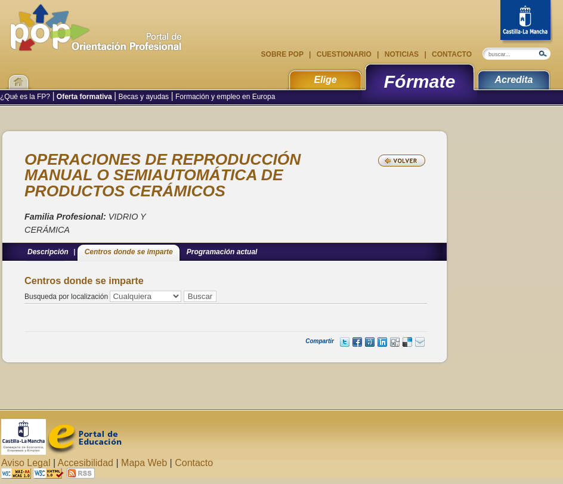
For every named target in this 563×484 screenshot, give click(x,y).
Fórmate (420, 81)
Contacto (451, 54)
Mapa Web (144, 463)
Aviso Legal (25, 463)
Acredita (513, 80)
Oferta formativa (84, 97)
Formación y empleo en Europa (225, 97)
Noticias (401, 54)
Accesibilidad (85, 463)
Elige (325, 80)
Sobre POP (283, 54)
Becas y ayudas (143, 97)
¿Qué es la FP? (26, 97)
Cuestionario (343, 54)
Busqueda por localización (66, 296)
